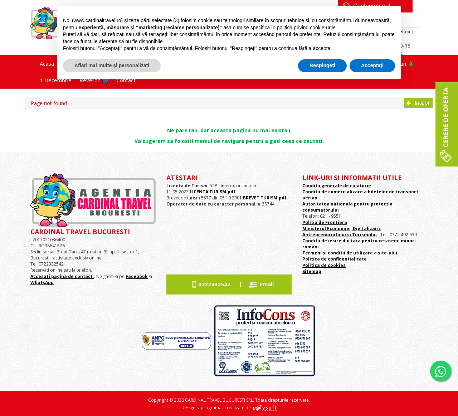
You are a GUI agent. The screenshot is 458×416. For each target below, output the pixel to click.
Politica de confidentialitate (334, 259)
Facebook (137, 276)
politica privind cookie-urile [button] (306, 27)
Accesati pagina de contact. (62, 276)
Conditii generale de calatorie (336, 186)
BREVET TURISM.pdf (265, 198)
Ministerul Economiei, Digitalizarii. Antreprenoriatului (341, 232)
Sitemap (311, 271)
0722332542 (214, 284)
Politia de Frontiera (324, 222)
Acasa (47, 63)
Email (267, 284)
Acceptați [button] (372, 65)
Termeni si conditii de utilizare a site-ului (349, 253)
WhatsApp (42, 282)
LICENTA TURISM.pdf (212, 192)
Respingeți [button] (322, 65)
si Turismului (361, 235)
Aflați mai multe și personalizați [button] (111, 65)
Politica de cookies (324, 265)
